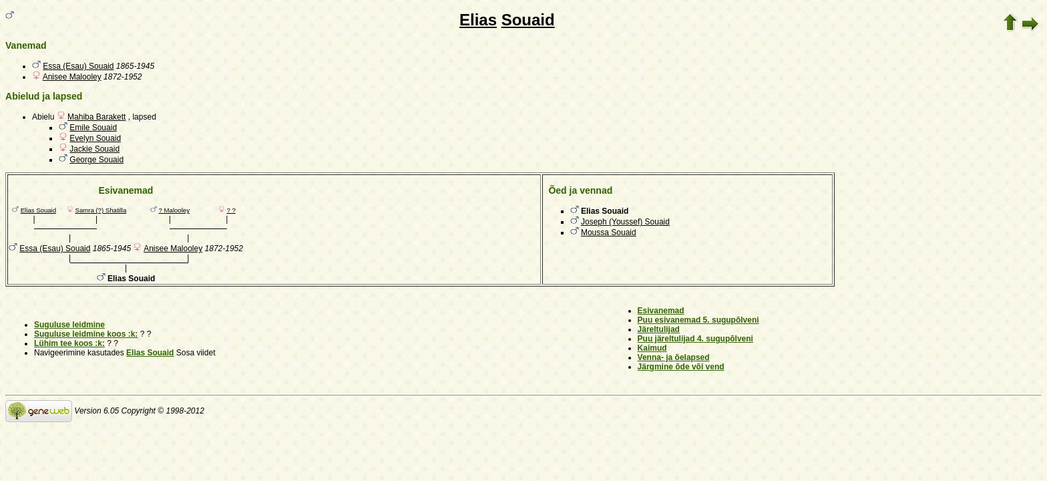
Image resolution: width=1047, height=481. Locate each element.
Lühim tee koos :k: (69, 343)
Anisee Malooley (72, 77)
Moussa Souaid (608, 232)
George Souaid (96, 159)
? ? (230, 210)
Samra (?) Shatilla (101, 210)
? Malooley (174, 210)
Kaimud (652, 348)
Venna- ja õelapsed (674, 357)
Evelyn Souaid (95, 138)
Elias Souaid (38, 210)
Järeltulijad (659, 329)
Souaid (528, 20)
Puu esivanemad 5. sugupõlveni (698, 320)
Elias (478, 20)
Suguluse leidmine (69, 324)
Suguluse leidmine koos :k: (86, 334)
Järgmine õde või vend (681, 366)
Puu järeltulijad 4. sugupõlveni (695, 338)
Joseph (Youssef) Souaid (625, 221)
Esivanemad (661, 310)
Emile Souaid (93, 127)
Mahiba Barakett (96, 117)
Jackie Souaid (94, 149)
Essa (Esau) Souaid (78, 66)
